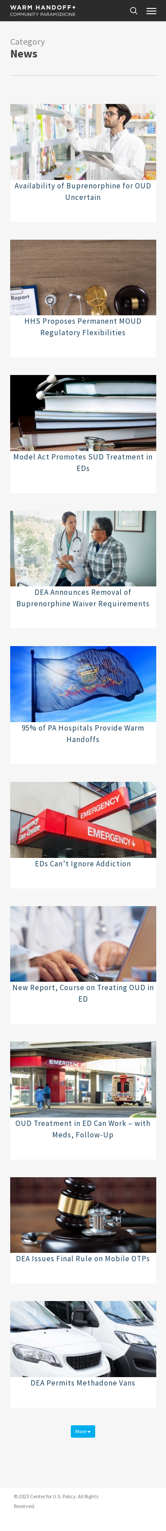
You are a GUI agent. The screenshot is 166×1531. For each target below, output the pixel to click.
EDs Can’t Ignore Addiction (83, 864)
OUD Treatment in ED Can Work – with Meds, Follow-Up (83, 1129)
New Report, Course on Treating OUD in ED (83, 993)
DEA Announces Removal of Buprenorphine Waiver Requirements (83, 598)
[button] (151, 10)
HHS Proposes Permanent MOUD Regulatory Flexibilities (83, 326)
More (83, 1431)
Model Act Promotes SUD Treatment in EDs (83, 462)
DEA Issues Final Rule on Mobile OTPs (83, 1258)
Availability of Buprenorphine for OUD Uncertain (83, 191)
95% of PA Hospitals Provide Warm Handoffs (83, 733)
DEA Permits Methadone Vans (83, 1383)
